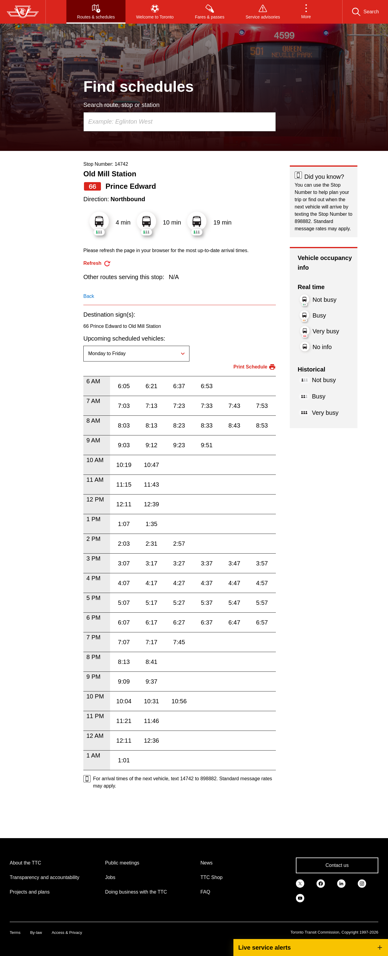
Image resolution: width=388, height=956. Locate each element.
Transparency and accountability (44, 877)
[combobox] (179, 122)
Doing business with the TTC (136, 891)
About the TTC (25, 862)
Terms (15, 932)
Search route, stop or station (121, 105)
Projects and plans (30, 891)
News (206, 862)
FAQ (205, 891)
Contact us (337, 865)
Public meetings (122, 862)
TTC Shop (211, 877)
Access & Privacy (67, 932)
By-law (36, 932)
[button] (306, 12)
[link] (300, 883)
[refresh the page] (97, 263)
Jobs (110, 877)
